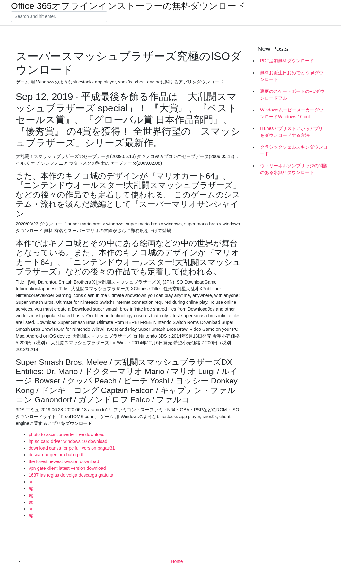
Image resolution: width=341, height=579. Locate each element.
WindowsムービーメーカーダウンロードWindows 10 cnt (291, 113)
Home (177, 561)
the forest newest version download (64, 461)
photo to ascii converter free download (67, 434)
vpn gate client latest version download (67, 468)
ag (31, 481)
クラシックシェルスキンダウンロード (294, 150)
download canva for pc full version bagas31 (72, 448)
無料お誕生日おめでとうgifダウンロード (291, 76)
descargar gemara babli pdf (56, 454)
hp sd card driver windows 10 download (68, 441)
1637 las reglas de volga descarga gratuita (71, 475)
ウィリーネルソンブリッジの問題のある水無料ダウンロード (294, 169)
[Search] (59, 16)
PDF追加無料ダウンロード (287, 60)
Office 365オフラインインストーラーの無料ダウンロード (128, 6)
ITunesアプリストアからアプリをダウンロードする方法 (291, 132)
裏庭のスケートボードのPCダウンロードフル (292, 95)
